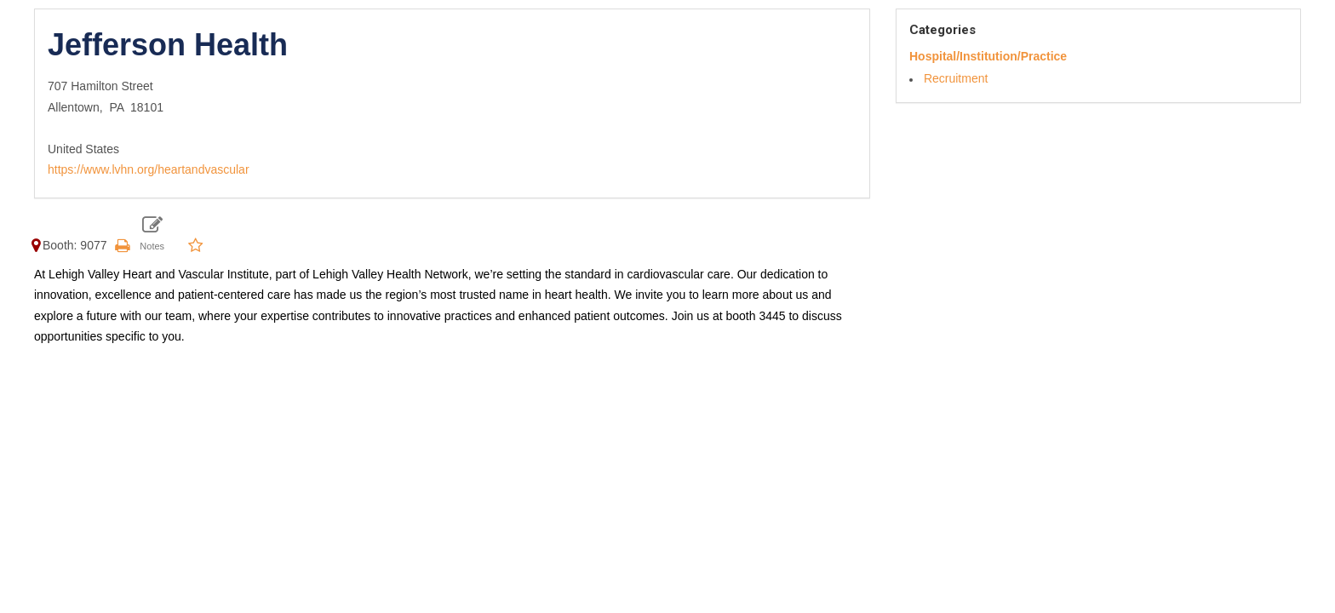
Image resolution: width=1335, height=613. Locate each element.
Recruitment (956, 78)
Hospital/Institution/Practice (988, 56)
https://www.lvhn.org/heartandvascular (148, 169)
